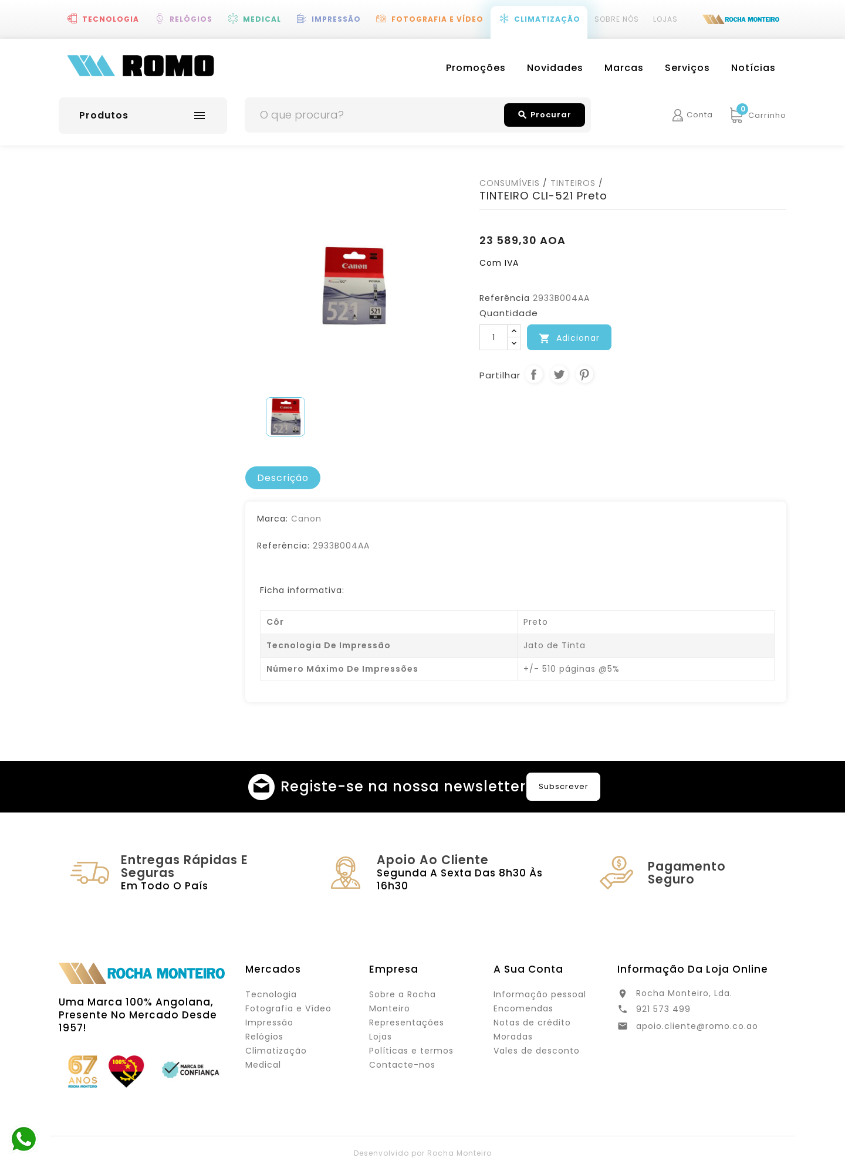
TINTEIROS (573, 183)
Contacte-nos (402, 1065)
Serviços (687, 68)
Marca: (272, 518)
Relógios (191, 19)
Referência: (283, 545)
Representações (406, 1022)
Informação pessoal (540, 994)
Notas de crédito (532, 1022)
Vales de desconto (537, 1051)
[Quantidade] (493, 337)
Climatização (547, 19)
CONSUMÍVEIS (509, 183)
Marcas (624, 68)
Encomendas (523, 1008)
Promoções (476, 68)
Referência (504, 298)
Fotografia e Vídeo (437, 19)
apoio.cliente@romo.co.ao (697, 1026)
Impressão (336, 19)
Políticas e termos (411, 1051)
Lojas (665, 19)
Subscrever (564, 786)
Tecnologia (110, 19)
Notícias (753, 68)
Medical (262, 19)
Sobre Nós (616, 19)
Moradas (513, 1036)
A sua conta (528, 969)
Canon (306, 518)
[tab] (282, 478)
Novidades (555, 68)
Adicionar (569, 338)
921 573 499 (663, 1009)
